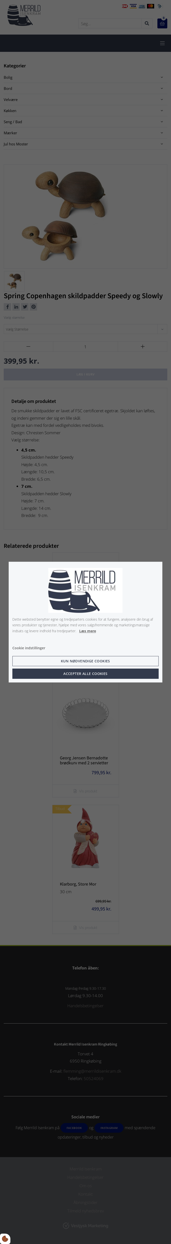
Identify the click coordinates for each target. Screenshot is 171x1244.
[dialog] (86, 622)
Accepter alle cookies (85, 673)
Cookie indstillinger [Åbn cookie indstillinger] (28, 648)
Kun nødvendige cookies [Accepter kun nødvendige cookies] (85, 661)
